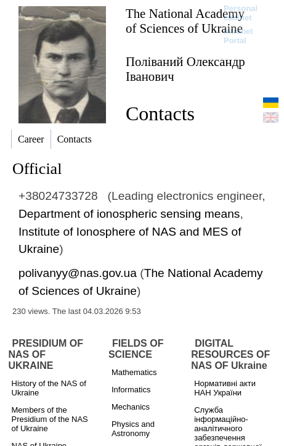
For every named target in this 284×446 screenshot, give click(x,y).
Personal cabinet (241, 13)
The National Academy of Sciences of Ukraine (185, 20)
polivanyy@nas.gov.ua (77, 272)
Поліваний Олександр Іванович (185, 68)
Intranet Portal (238, 36)
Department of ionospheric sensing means (129, 213)
